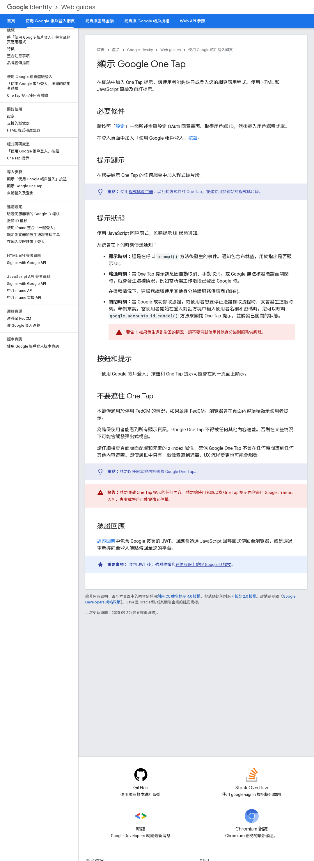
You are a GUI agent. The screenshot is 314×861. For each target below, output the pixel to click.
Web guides (78, 7)
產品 (116, 50)
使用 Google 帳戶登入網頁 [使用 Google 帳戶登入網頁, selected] (50, 21)
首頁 (11, 21)
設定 (120, 126)
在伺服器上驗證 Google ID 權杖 (203, 564)
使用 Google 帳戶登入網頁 (210, 50)
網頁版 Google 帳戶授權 (146, 21)
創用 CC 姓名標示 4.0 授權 (179, 596)
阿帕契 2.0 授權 (243, 596)
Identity (29, 7)
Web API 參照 (192, 21)
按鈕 (193, 138)
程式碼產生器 (141, 191)
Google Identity (140, 50)
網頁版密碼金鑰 (99, 21)
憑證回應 (106, 541)
